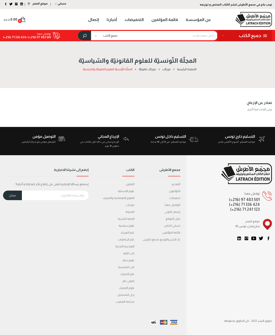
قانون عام (128, 281)
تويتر (261, 238)
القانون (130, 184)
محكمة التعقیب (125, 301)
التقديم (176, 184)
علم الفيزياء (127, 232)
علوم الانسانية (126, 191)
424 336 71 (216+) (14, 37)
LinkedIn (239, 238)
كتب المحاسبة (126, 267)
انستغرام (246, 238)
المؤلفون (174, 191)
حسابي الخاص (172, 225)
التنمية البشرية (126, 218)
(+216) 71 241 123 (245, 209)
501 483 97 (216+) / (38, 37)
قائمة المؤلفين (171, 232)
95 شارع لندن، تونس (247, 226)
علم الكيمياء (127, 274)
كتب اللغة (128, 253)
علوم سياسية (126, 225)
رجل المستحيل (125, 294)
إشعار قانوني (172, 211)
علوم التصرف (126, 287)
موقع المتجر (38, 3)
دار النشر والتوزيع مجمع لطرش (161, 239)
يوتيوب (253, 238)
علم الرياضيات (126, 239)
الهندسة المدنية (124, 246)
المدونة (130, 211)
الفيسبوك (268, 238)
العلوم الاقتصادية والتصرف (118, 198)
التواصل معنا (172, 204)
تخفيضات (174, 198)
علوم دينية (128, 260)
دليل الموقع (173, 218)
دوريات (130, 204)
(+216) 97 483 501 (244, 199)
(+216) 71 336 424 (244, 204)
